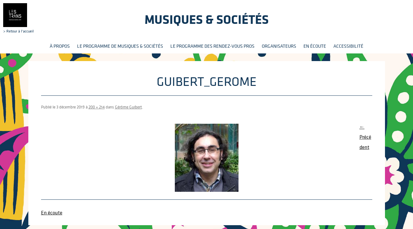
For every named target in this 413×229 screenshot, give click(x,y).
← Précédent (365, 136)
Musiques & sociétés (207, 19)
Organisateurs (279, 46)
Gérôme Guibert (128, 107)
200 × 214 (97, 107)
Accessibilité (348, 46)
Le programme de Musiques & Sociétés (120, 46)
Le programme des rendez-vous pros (212, 46)
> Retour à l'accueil (18, 18)
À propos (60, 46)
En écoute (314, 46)
